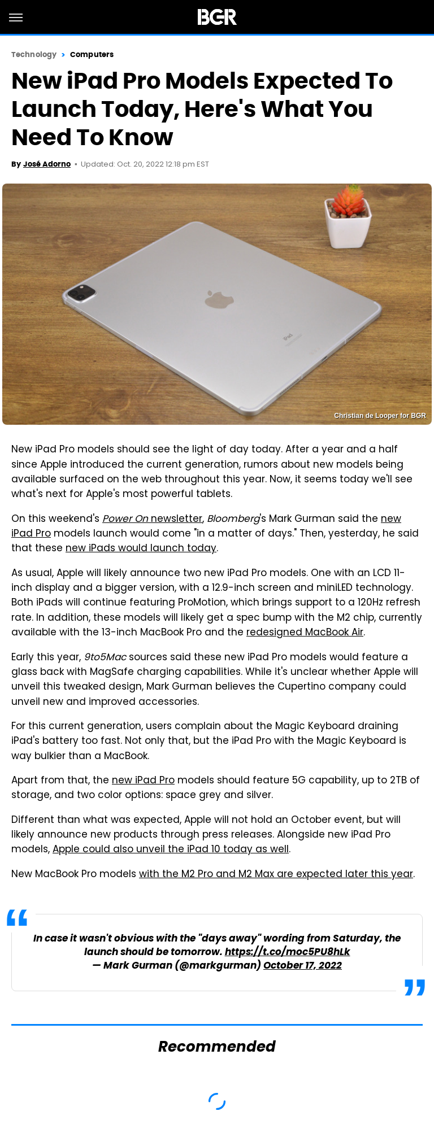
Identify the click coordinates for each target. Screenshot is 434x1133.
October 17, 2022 (302, 966)
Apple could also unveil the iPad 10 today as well (171, 850)
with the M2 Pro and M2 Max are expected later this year (276, 875)
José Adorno (47, 164)
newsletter (152, 520)
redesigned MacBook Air (304, 633)
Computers (92, 54)
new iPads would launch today (141, 549)
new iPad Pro (143, 781)
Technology (34, 54)
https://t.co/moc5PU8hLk (287, 952)
